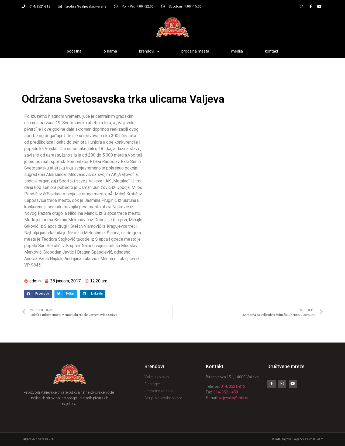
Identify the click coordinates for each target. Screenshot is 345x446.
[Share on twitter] (65, 294)
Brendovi (149, 51)
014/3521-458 (225, 392)
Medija (237, 51)
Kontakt (271, 51)
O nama (110, 51)
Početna (74, 51)
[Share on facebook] (38, 294)
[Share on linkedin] (92, 294)
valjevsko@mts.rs (233, 398)
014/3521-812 (233, 386)
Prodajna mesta (195, 51)
